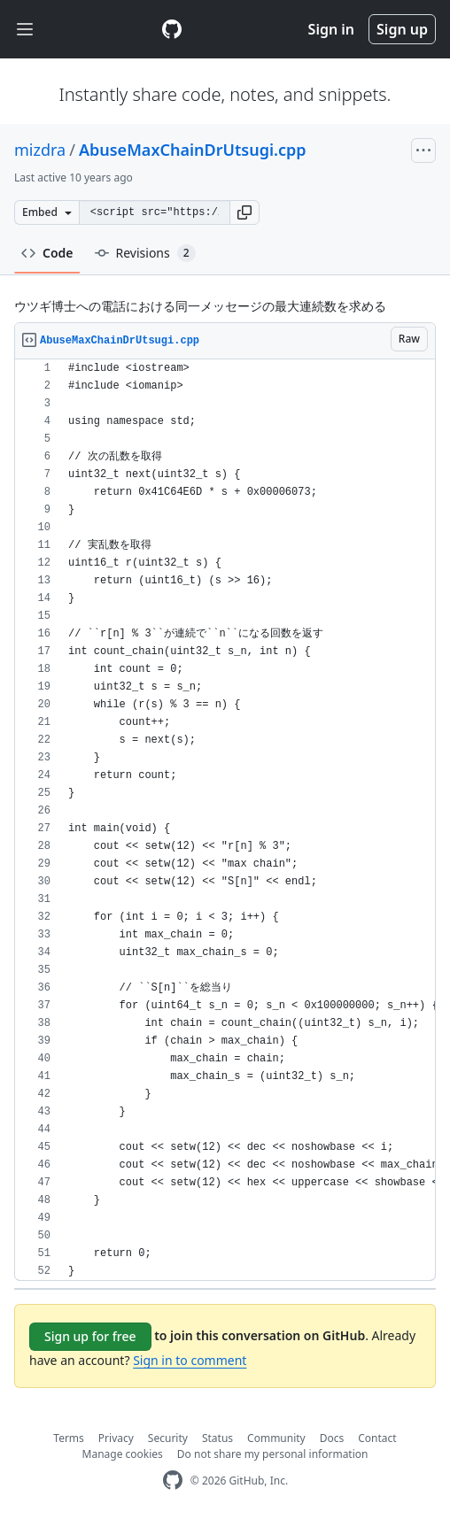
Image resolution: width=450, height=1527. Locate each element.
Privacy (116, 1438)
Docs (332, 1438)
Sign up (402, 29)
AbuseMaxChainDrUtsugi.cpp (192, 149)
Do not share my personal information (273, 1453)
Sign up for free (90, 1336)
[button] (244, 212)
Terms (68, 1438)
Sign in (331, 29)
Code (47, 252)
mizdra (40, 149)
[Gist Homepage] (171, 29)
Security (168, 1438)
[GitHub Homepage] (172, 1480)
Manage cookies (122, 1453)
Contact (377, 1438)
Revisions (145, 253)
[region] (225, 820)
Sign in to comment (189, 1360)
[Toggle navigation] (24, 30)
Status (217, 1438)
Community (276, 1438)
